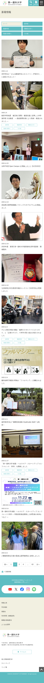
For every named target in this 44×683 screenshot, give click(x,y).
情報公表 (4, 603)
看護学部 (6, 28)
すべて (5, 24)
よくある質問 (5, 624)
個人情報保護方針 (7, 659)
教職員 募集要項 (6, 620)
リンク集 (4, 667)
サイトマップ (5, 663)
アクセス (23, 652)
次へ (38, 564)
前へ (5, 564)
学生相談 (4, 607)
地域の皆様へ (7, 33)
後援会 (3, 611)
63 (32, 564)
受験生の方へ (28, 28)
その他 (26, 33)
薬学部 (26, 24)
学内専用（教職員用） (8, 616)
